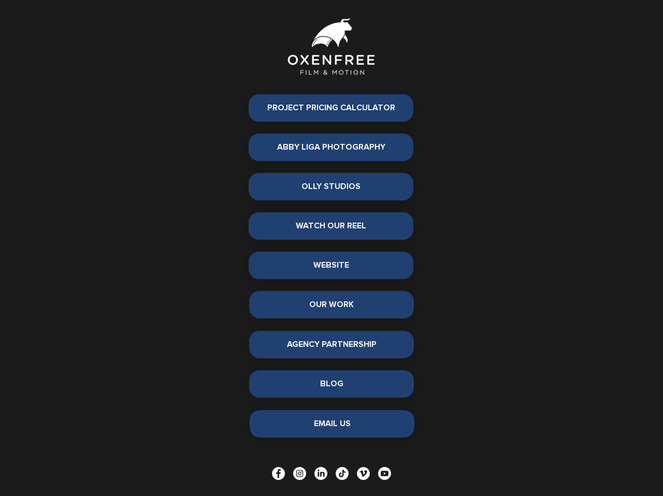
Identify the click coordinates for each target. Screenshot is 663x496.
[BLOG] (331, 384)
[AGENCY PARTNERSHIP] (331, 344)
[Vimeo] (363, 473)
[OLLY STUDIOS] (331, 186)
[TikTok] (342, 473)
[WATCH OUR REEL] (331, 226)
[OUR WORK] (331, 304)
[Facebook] (278, 473)
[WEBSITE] (331, 265)
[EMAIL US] (332, 423)
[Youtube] (384, 473)
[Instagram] (299, 473)
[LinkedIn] (320, 473)
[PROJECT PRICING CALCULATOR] (331, 108)
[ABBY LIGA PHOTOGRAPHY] (331, 147)
